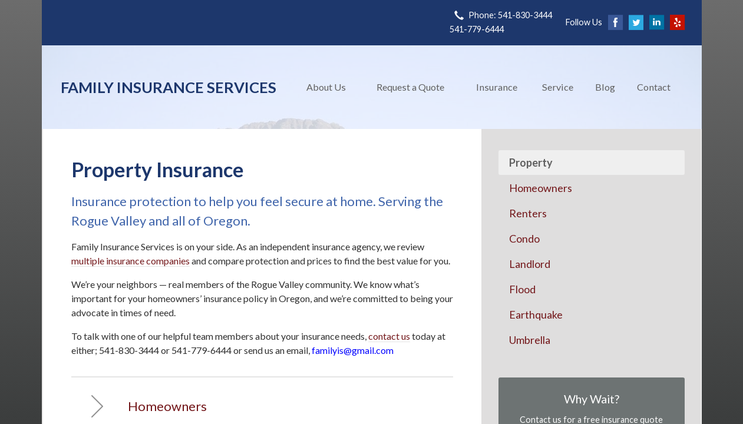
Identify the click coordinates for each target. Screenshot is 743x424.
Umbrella (529, 339)
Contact (654, 86)
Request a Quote (410, 86)
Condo (524, 238)
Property (531, 162)
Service (557, 86)
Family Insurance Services (168, 87)
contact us (389, 336)
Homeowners (540, 187)
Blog (605, 86)
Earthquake (536, 314)
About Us (326, 86)
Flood (522, 289)
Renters (528, 213)
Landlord (529, 263)
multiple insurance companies (130, 260)
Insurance (496, 86)
